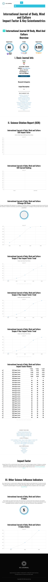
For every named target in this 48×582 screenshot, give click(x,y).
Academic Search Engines (24, 97)
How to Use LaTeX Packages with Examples (24, 443)
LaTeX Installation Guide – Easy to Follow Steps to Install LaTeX (24, 440)
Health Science (24, 450)
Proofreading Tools (24, 96)
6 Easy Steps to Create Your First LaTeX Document (24, 441)
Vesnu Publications (26, 68)
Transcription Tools (24, 101)
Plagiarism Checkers (24, 106)
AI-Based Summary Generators (24, 103)
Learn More (24, 486)
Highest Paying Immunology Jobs (24, 434)
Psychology (24, 451)
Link (28, 71)
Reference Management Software (24, 102)
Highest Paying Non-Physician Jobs (24, 433)
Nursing (24, 449)
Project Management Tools (24, 98)
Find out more (24, 76)
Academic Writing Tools (24, 95)
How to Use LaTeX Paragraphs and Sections (24, 442)
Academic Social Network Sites (24, 104)
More (24, 109)
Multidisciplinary (24, 448)
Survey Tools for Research (24, 100)
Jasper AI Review (24, 108)
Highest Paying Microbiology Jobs (24, 435)
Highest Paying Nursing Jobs (24, 432)
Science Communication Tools (24, 107)
